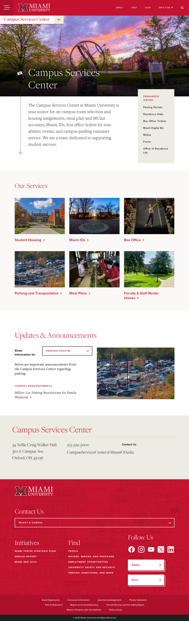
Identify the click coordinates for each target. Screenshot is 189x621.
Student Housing (28, 240)
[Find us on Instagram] (141, 549)
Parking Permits (153, 107)
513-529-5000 (78, 444)
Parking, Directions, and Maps (90, 573)
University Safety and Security (92, 567)
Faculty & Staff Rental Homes (141, 295)
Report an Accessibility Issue (84, 605)
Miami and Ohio (26, 562)
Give (148, 7)
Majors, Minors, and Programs (91, 556)
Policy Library (115, 609)
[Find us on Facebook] (131, 549)
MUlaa (147, 134)
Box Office (132, 240)
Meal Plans (78, 293)
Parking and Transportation (37, 293)
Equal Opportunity (51, 600)
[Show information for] (67, 351)
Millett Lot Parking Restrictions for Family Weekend (46, 394)
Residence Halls (153, 114)
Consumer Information (79, 600)
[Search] (182, 8)
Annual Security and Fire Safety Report (125, 605)
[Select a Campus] (94, 522)
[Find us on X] (161, 549)
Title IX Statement (53, 605)
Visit (134, 7)
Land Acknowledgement (109, 600)
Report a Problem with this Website (84, 609)
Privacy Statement (138, 600)
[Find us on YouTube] (151, 549)
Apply (119, 7)
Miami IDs (77, 240)
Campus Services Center (27, 19)
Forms (147, 141)
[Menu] (7, 8)
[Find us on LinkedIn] (170, 549)
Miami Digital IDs (153, 128)
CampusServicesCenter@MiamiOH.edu (93, 452)
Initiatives (27, 543)
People (73, 551)
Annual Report (26, 556)
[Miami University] (34, 8)
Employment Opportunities (88, 562)
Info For (166, 7)
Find (74, 543)
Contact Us (129, 444)
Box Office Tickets (154, 121)
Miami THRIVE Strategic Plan (35, 551)
